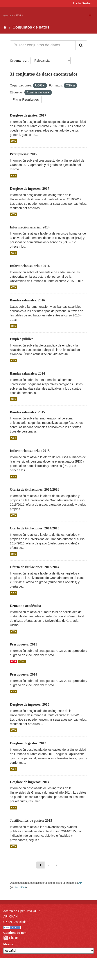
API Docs (20, 887)
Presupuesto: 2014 (23, 674)
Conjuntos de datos (31, 27)
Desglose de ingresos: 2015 (29, 704)
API (80, 882)
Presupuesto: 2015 (23, 644)
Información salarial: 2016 (30, 266)
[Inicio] (5, 27)
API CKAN (10, 916)
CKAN (10, 937)
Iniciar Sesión (82, 3)
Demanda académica (25, 606)
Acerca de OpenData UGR (21, 911)
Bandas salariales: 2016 (27, 300)
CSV (13, 141)
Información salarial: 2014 (30, 227)
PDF (13, 661)
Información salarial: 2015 (30, 451)
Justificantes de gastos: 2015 (31, 820)
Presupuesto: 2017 (23, 154)
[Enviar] (81, 45)
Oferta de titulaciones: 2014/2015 (34, 528)
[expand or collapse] (90, 15)
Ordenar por (19, 60)
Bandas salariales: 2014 (27, 373)
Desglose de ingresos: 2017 (29, 188)
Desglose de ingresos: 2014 (29, 782)
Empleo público (21, 339)
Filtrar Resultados (26, 99)
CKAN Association (15, 922)
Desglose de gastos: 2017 (28, 115)
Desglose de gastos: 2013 (28, 743)
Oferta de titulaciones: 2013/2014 (34, 567)
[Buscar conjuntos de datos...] (42, 45)
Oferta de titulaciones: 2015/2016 (34, 489)
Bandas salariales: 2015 (27, 412)
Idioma (8, 944)
